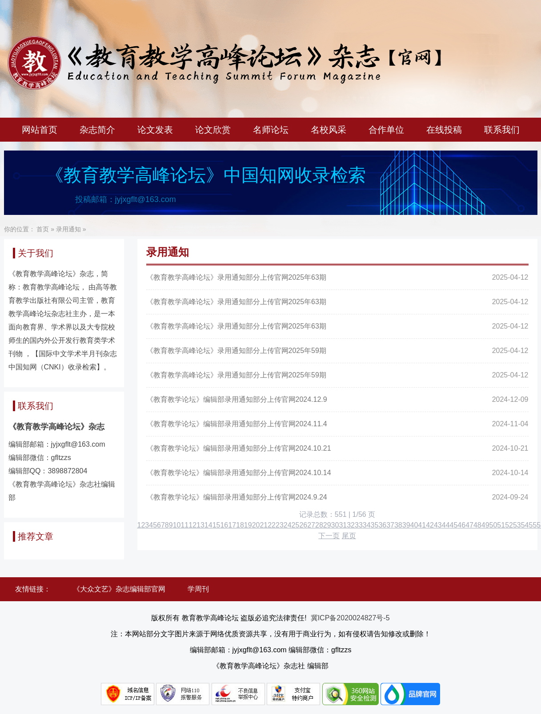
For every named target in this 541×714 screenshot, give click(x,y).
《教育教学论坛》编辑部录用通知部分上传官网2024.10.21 (238, 448)
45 (454, 525)
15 (216, 525)
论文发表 (155, 130)
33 (359, 525)
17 (232, 525)
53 (517, 525)
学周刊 (198, 589)
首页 (42, 229)
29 (327, 525)
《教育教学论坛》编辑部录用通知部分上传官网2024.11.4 (236, 424)
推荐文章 (35, 536)
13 (200, 525)
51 (501, 525)
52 (509, 525)
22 (272, 525)
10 (177, 525)
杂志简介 (97, 130)
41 (422, 525)
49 (485, 525)
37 (390, 525)
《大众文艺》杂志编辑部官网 (119, 589)
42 (430, 525)
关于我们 (35, 253)
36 (382, 525)
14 (208, 525)
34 (367, 525)
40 (414, 525)
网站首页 (39, 130)
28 (319, 525)
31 (343, 525)
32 (351, 525)
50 (493, 525)
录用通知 (68, 229)
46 (461, 525)
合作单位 (386, 130)
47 (469, 525)
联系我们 (502, 130)
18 (240, 525)
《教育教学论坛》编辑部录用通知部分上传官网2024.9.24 (236, 497)
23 (280, 525)
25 (296, 525)
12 (192, 525)
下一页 (329, 535)
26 (303, 525)
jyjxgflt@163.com (145, 199)
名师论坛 (271, 130)
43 (438, 525)
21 (264, 525)
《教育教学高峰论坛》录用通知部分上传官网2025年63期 (236, 277)
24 (288, 525)
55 (533, 525)
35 (375, 525)
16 (224, 525)
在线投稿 (444, 130)
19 (248, 525)
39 (406, 525)
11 (184, 525)
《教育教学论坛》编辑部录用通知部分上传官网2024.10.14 (238, 472)
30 (335, 525)
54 (525, 525)
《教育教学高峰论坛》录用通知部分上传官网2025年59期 (236, 350)
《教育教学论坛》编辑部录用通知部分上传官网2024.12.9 (236, 399)
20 (256, 525)
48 (477, 525)
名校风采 (328, 130)
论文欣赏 (213, 130)
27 (311, 525)
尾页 (349, 535)
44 (446, 525)
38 (398, 525)
